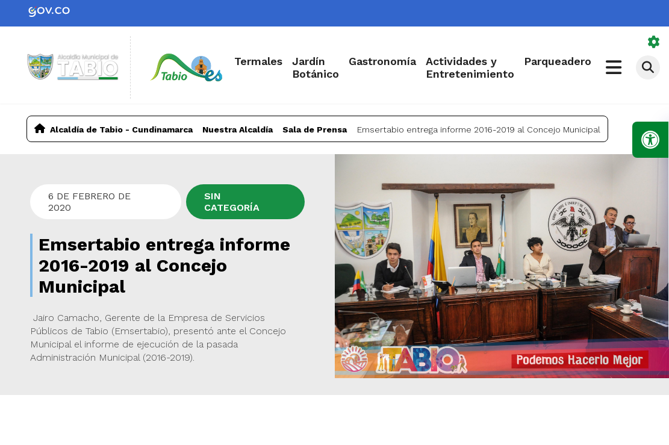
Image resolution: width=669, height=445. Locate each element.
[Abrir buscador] (648, 67)
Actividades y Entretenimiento (470, 67)
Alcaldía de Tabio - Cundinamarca (121, 129)
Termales (258, 61)
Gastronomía (382, 61)
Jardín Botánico (315, 67)
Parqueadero (557, 61)
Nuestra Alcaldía (237, 129)
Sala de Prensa (314, 129)
